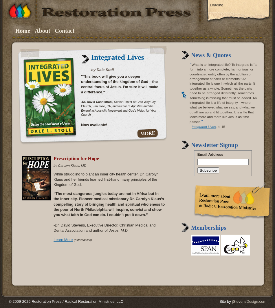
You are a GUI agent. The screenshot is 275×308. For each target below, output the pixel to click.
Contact (64, 31)
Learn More (63, 240)
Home (22, 31)
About (42, 31)
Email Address (210, 154)
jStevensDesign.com (249, 301)
